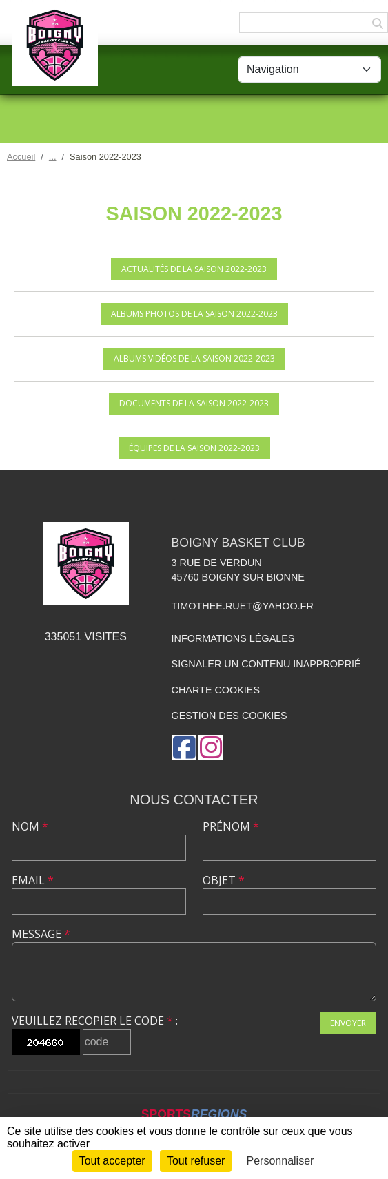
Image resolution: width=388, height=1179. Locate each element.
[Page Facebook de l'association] (184, 747)
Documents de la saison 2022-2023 (194, 403)
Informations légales (233, 638)
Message (41, 933)
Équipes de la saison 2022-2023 (194, 448)
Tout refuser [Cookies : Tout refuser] (196, 1161)
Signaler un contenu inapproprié (266, 663)
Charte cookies (216, 690)
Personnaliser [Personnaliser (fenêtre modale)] (280, 1161)
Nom (30, 826)
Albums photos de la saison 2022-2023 (194, 314)
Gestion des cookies (229, 715)
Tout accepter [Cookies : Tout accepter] (112, 1161)
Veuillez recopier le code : (95, 1020)
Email (33, 880)
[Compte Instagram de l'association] (210, 747)
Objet (224, 880)
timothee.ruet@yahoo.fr (243, 606)
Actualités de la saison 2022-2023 (194, 269)
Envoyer (348, 1023)
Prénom (231, 826)
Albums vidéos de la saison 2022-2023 (194, 358)
